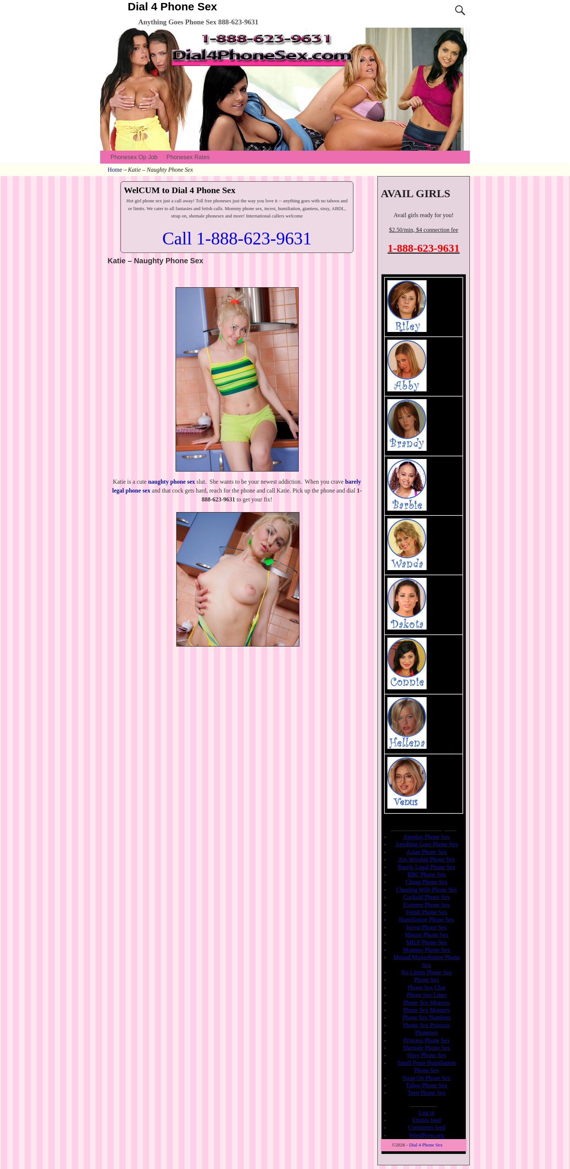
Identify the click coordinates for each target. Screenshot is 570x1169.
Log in (426, 1113)
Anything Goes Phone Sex (426, 844)
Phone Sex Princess (426, 1025)
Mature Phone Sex (426, 935)
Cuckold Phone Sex (426, 897)
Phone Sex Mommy (426, 1010)
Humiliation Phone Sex (426, 919)
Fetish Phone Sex (426, 912)
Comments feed (426, 1127)
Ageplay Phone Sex (426, 837)
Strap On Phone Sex (426, 1078)
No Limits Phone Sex (426, 972)
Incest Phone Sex (426, 927)
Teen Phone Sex (427, 1093)
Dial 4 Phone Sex (172, 6)
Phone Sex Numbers (427, 1017)
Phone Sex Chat (426, 987)
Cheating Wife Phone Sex (426, 890)
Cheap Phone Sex (427, 882)
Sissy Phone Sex (426, 1055)
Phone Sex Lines (427, 995)
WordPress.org (426, 1135)
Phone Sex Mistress (426, 1003)
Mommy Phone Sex (426, 950)
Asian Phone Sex (426, 852)
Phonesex (426, 1032)
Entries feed (427, 1120)
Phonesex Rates (188, 157)
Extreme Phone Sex (426, 905)
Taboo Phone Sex (426, 1085)
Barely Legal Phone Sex (426, 867)
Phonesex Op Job (134, 157)
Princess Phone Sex (426, 1040)
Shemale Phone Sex (426, 1048)
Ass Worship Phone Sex (426, 859)
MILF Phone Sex (426, 942)
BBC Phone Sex (426, 874)
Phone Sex (426, 980)
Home (115, 170)
